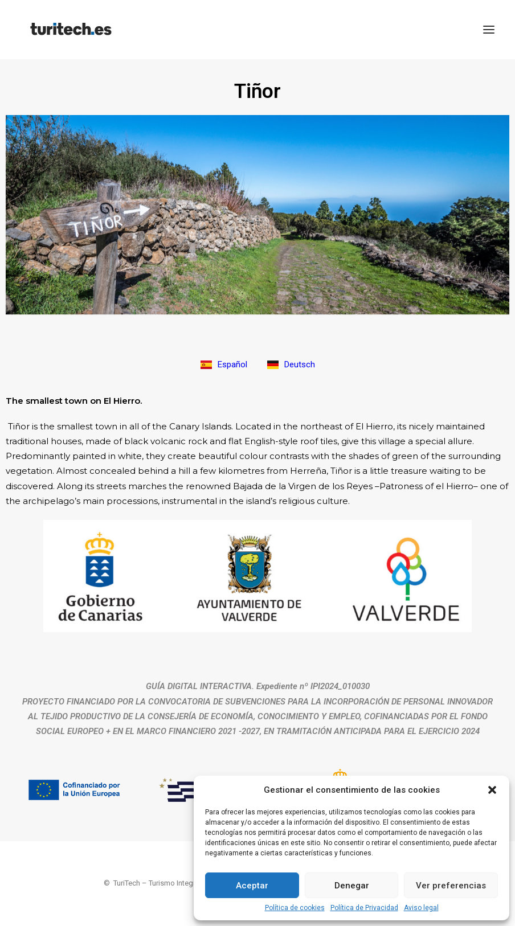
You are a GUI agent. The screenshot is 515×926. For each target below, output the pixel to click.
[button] (492, 790)
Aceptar (252, 885)
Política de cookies (295, 908)
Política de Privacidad (364, 908)
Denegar (351, 885)
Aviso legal (421, 908)
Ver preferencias (451, 885)
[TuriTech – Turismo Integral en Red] (71, 29)
